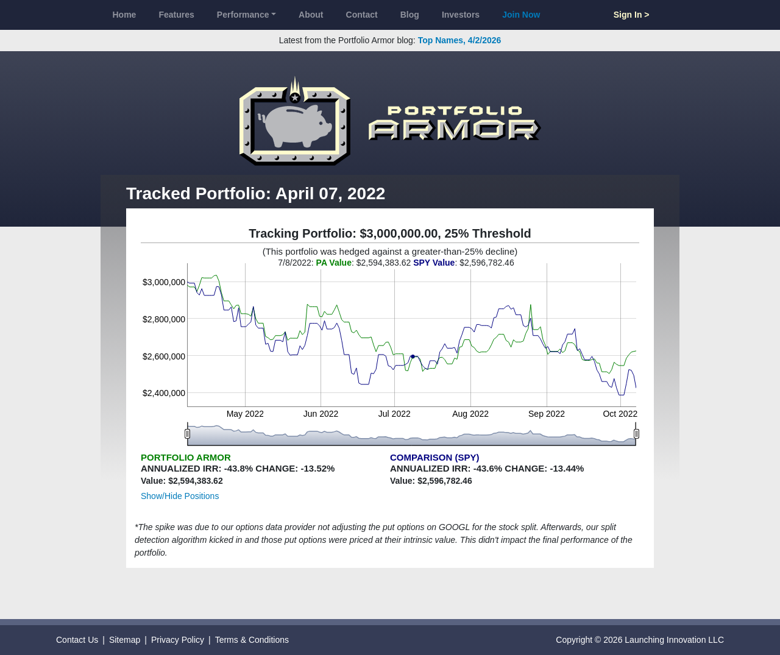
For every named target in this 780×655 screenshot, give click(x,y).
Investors (461, 14)
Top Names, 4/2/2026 (460, 40)
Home (124, 14)
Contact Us (77, 640)
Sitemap (124, 640)
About (311, 14)
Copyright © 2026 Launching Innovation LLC (640, 640)
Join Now (521, 14)
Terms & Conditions (252, 640)
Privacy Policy (177, 640)
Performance (243, 14)
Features (176, 14)
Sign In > (632, 14)
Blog (409, 14)
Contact (362, 14)
